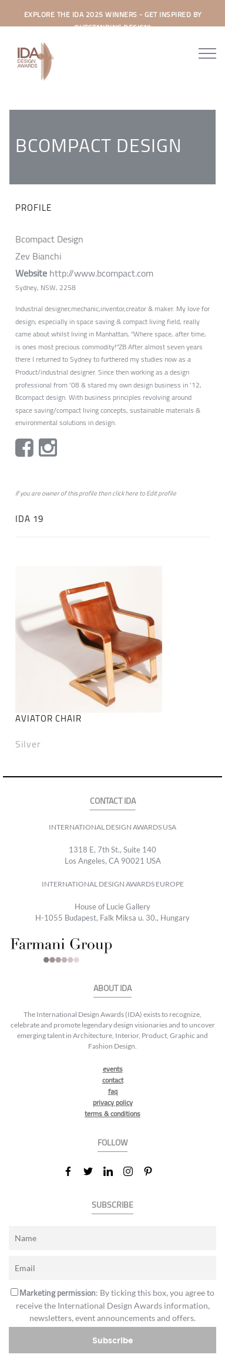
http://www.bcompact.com (101, 273)
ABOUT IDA (112, 988)
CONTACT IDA (113, 801)
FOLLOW (112, 1143)
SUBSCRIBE (112, 1205)
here (131, 493)
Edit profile (161, 493)
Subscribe (112, 1340)
